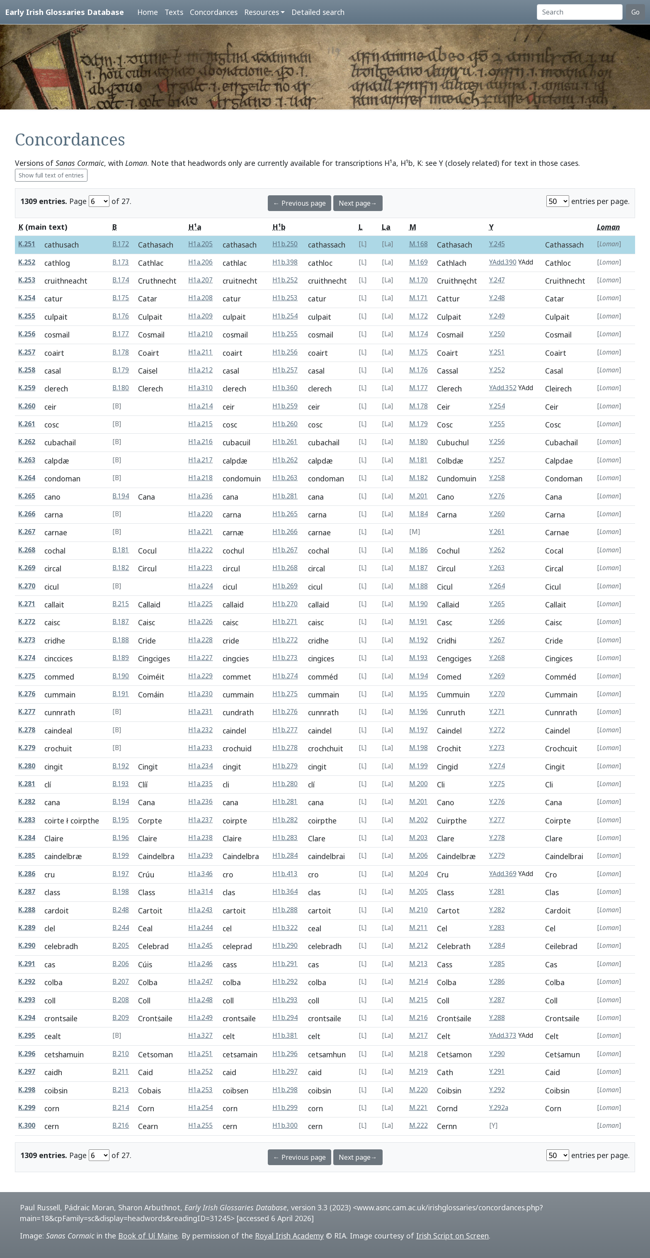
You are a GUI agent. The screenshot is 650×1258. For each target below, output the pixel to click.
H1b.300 (285, 1125)
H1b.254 (285, 316)
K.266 (26, 514)
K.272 (26, 621)
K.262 (26, 441)
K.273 (26, 640)
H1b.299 (285, 1107)
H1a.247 (200, 981)
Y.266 (497, 621)
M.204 (418, 873)
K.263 (26, 460)
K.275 (26, 676)
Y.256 (497, 441)
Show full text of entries (51, 175)
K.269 (26, 567)
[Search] (580, 12)
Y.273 (497, 747)
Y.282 (497, 910)
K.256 (26, 334)
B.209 (120, 1017)
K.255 (26, 316)
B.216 (120, 1125)
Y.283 (497, 927)
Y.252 (497, 370)
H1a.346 (200, 873)
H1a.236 (200, 496)
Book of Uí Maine (148, 1236)
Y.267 (497, 640)
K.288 (26, 910)
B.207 (120, 981)
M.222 (418, 1125)
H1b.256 (285, 352)
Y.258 (497, 478)
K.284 (26, 837)
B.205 (120, 945)
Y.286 (497, 981)
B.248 (120, 910)
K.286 (26, 873)
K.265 (26, 496)
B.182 (120, 567)
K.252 (26, 262)
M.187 (418, 567)
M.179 (418, 424)
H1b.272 (285, 640)
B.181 (120, 550)
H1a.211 (200, 352)
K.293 (26, 1000)
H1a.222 (200, 550)
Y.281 (497, 891)
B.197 (120, 873)
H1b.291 (285, 963)
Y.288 (497, 1017)
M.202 (418, 820)
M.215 (418, 1000)
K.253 (26, 280)
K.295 (26, 1035)
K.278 (26, 730)
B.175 (120, 298)
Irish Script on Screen (452, 1236)
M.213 (418, 963)
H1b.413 (285, 873)
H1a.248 (200, 1000)
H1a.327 (200, 1035)
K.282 (26, 801)
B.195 (120, 820)
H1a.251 (200, 1053)
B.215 (120, 604)
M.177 (418, 388)
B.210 (120, 1053)
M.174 (418, 334)
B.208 (120, 1000)
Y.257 (497, 460)
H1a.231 (200, 711)
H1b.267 (285, 550)
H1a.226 (200, 621)
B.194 (120, 496)
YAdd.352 (503, 388)
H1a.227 (200, 657)
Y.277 (497, 820)
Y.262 (497, 550)
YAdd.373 (503, 1035)
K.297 (26, 1071)
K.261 (26, 424)
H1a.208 (200, 298)
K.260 (26, 406)
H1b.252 (285, 280)
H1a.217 (200, 460)
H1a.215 (200, 424)
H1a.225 (200, 604)
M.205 (418, 891)
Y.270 (497, 694)
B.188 (120, 640)
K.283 (26, 820)
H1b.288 (285, 910)
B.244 (120, 927)
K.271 (26, 604)
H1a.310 (200, 388)
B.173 (120, 262)
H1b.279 (285, 766)
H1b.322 (285, 927)
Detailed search (317, 12)
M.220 (418, 1090)
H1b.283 (285, 837)
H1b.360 (285, 388)
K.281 (26, 784)
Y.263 (497, 567)
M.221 (418, 1107)
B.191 (120, 694)
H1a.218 (200, 478)
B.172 (120, 244)
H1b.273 (285, 657)
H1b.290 (285, 945)
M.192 (418, 640)
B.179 (120, 370)
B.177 (120, 334)
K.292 (26, 981)
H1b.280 (285, 784)
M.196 (418, 711)
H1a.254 (200, 1107)
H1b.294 (285, 1017)
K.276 (26, 694)
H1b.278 (285, 747)
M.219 (418, 1071)
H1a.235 (200, 784)
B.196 (120, 837)
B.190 (120, 676)
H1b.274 (285, 676)
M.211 (418, 927)
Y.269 (497, 676)
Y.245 (497, 244)
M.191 (418, 621)
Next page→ (358, 203)
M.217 (418, 1035)
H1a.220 (200, 514)
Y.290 (497, 1053)
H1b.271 (285, 621)
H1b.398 (285, 262)
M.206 (418, 855)
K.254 (26, 298)
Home (147, 12)
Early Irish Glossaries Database (64, 12)
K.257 (26, 352)
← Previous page (299, 203)
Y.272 (497, 730)
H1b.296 (285, 1053)
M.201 (418, 496)
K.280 (26, 766)
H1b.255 (285, 334)
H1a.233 (200, 747)
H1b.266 (285, 531)
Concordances (214, 12)
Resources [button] (261, 12)
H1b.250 (285, 244)
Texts (174, 12)
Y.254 (497, 406)
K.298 (26, 1090)
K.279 (26, 747)
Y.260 (497, 514)
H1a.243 (200, 910)
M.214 (418, 981)
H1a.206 (200, 262)
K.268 (26, 550)
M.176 (418, 370)
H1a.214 (200, 406)
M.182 (418, 478)
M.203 (418, 837)
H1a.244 (200, 927)
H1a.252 (200, 1071)
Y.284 (497, 945)
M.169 (418, 262)
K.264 (26, 478)
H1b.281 (285, 496)
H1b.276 (285, 711)
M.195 (418, 694)
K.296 (26, 1053)
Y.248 (497, 298)
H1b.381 (285, 1035)
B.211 (120, 1071)
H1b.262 (285, 460)
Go (635, 12)
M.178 (418, 406)
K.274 (26, 657)
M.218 (418, 1053)
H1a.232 (200, 730)
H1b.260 (285, 424)
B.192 (120, 766)
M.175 (418, 352)
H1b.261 (285, 441)
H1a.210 (200, 334)
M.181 (418, 460)
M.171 (418, 298)
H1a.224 (200, 586)
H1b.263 (285, 478)
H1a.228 (200, 640)
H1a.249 (200, 1017)
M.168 (418, 244)
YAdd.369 (503, 873)
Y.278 (497, 837)
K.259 (26, 388)
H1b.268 (285, 567)
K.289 (26, 927)
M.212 (418, 945)
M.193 (418, 657)
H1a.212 (200, 370)
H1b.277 (285, 730)
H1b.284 (285, 855)
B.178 (120, 352)
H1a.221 (200, 531)
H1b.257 (285, 370)
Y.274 (497, 766)
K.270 (26, 586)
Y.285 (497, 963)
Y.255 (497, 424)
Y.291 (497, 1071)
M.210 (418, 910)
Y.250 (497, 334)
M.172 (418, 316)
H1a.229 (200, 676)
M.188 (418, 586)
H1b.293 (285, 1000)
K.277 (26, 711)
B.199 (120, 855)
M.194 (418, 676)
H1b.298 (285, 1090)
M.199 (418, 766)
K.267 (26, 531)
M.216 (418, 1017)
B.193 (120, 784)
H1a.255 (200, 1125)
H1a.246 (200, 963)
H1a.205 (200, 244)
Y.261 (497, 531)
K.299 (26, 1107)
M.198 (418, 747)
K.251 (26, 244)
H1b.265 (285, 514)
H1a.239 (200, 855)
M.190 (418, 604)
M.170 (418, 280)
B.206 (120, 963)
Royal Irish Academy (289, 1236)
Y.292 (497, 1090)
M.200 (418, 784)
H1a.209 (200, 316)
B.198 (120, 891)
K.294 (26, 1017)
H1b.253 (285, 298)
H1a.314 (200, 891)
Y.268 (497, 657)
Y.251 (497, 352)
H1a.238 (200, 837)
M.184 (418, 514)
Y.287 (497, 1000)
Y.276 (497, 496)
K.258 (26, 370)
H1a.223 (200, 567)
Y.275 (497, 784)
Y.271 (497, 711)
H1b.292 (285, 981)
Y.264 (497, 586)
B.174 (120, 280)
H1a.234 (200, 766)
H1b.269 (285, 586)
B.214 (120, 1107)
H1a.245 (200, 945)
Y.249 (497, 316)
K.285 (26, 855)
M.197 (418, 730)
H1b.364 (285, 891)
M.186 (418, 550)
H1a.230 (200, 694)
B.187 (120, 621)
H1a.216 (200, 441)
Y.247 (497, 280)
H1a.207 (200, 280)
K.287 (26, 891)
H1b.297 (285, 1071)
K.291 (26, 963)
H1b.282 (285, 820)
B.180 (120, 388)
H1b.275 (285, 694)
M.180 (418, 441)
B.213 (120, 1090)
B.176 (120, 316)
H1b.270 (285, 604)
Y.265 (497, 604)
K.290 (26, 945)
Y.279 (497, 855)
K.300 (26, 1125)
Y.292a (498, 1107)
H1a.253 (200, 1090)
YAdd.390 (503, 262)
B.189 (120, 657)
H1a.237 (200, 820)
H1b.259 (285, 406)
